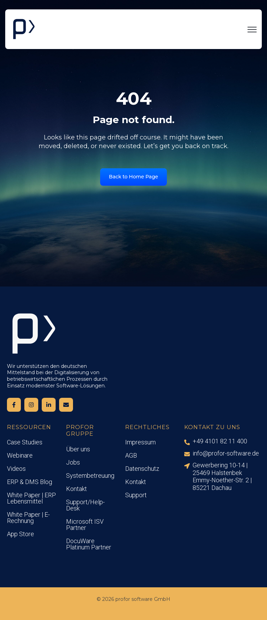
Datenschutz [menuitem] (142, 468)
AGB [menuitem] (131, 455)
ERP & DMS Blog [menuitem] (29, 481)
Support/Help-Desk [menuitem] (85, 505)
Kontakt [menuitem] (76, 488)
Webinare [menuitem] (20, 455)
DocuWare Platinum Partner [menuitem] (88, 544)
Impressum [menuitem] (140, 442)
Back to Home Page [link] (133, 177)
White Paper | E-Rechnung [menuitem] (28, 517)
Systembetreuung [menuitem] (90, 475)
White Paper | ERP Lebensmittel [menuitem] (31, 498)
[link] (23, 29)
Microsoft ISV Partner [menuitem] (85, 524)
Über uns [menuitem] (78, 449)
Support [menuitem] (136, 495)
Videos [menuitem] (16, 468)
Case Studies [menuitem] (24, 442)
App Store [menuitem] (20, 534)
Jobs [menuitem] (73, 462)
